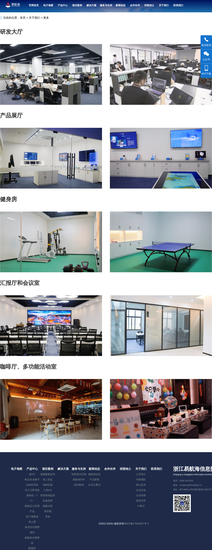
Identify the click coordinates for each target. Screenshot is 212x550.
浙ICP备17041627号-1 (136, 523)
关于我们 (34, 17)
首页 (23, 17)
